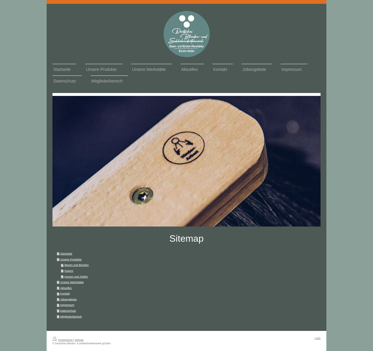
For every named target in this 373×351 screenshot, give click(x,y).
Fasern (68, 270)
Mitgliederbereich (71, 316)
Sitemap (79, 339)
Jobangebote (68, 299)
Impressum (67, 304)
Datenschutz (68, 310)
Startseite (66, 253)
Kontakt (65, 293)
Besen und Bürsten (76, 264)
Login (318, 338)
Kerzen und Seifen (76, 276)
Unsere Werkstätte (72, 282)
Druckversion (62, 339)
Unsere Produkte (71, 259)
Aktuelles (66, 287)
